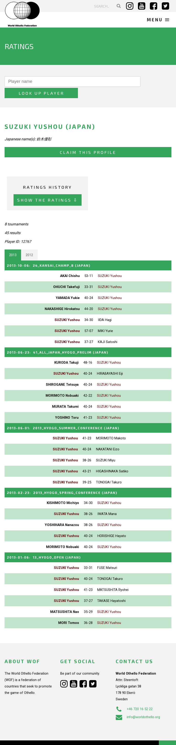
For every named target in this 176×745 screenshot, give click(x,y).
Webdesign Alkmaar (33, 737)
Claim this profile (88, 140)
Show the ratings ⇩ (47, 188)
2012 (29, 243)
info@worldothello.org (138, 704)
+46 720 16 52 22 (134, 696)
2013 (12, 243)
